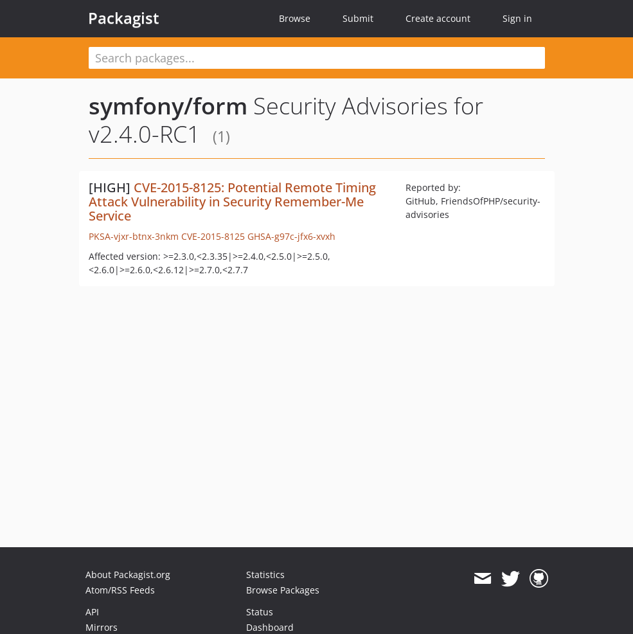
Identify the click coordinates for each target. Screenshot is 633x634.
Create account (438, 18)
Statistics (265, 574)
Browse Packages (282, 590)
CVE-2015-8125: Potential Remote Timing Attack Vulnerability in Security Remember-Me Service (232, 201)
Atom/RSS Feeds (120, 590)
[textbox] (317, 58)
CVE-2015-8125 (213, 236)
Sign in (517, 18)
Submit (358, 18)
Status (259, 612)
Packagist (123, 18)
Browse (294, 18)
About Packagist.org (127, 574)
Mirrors (101, 627)
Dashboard (270, 627)
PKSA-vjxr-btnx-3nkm (134, 236)
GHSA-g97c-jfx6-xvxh (291, 236)
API (92, 612)
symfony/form (168, 106)
